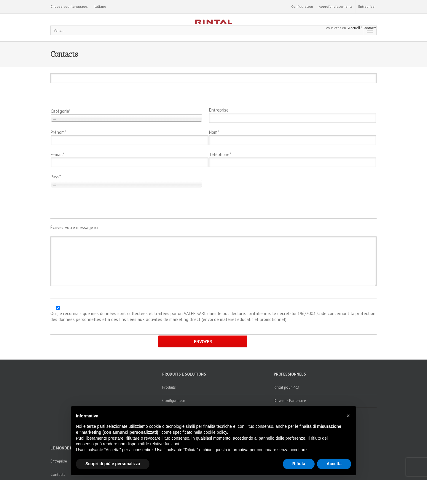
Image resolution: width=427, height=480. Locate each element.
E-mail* (57, 154)
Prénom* (58, 132)
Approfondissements (336, 6)
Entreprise (366, 6)
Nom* (214, 132)
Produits (169, 387)
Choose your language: (69, 6)
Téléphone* (220, 154)
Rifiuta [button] (298, 463)
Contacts (369, 28)
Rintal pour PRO (286, 387)
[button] (348, 415)
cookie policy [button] (215, 432)
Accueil (354, 28)
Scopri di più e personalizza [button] (112, 463)
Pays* (56, 176)
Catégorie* (61, 111)
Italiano (100, 6)
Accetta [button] (334, 463)
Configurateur (302, 6)
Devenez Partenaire (290, 400)
